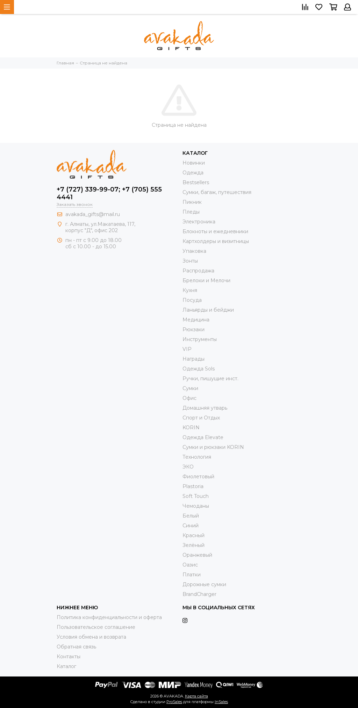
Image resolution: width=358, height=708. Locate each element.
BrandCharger (199, 594)
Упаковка (194, 251)
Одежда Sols (198, 369)
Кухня (189, 290)
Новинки (193, 163)
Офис (189, 398)
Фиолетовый (198, 476)
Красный (193, 535)
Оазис (190, 565)
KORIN (191, 427)
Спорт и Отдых (201, 418)
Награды (193, 359)
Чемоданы (195, 506)
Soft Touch (195, 496)
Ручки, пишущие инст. (210, 378)
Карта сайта (196, 696)
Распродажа (198, 271)
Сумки (190, 388)
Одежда (192, 172)
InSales (221, 701)
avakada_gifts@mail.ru (92, 214)
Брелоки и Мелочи (206, 280)
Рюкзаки (193, 329)
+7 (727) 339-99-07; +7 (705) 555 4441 (109, 193)
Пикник (192, 202)
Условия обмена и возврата (91, 637)
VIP (187, 349)
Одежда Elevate (202, 437)
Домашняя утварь (204, 408)
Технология (196, 457)
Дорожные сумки (204, 584)
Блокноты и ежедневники (215, 231)
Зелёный (193, 545)
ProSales (174, 701)
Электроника (198, 221)
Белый (190, 516)
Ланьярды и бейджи (208, 310)
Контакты (68, 656)
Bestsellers (195, 182)
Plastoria (192, 486)
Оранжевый (197, 555)
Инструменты (199, 339)
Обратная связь (76, 647)
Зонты (190, 261)
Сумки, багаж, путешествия (216, 192)
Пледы (191, 212)
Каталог (66, 666)
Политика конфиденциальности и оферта (109, 617)
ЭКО (188, 467)
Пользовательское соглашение (96, 627)
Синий (190, 525)
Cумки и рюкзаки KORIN (213, 447)
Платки (191, 574)
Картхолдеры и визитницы (215, 241)
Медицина (195, 320)
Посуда (192, 300)
